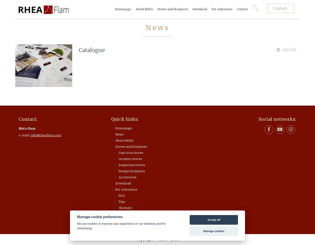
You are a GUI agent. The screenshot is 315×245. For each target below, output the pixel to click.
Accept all (213, 219)
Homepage (123, 9)
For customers (222, 9)
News (119, 134)
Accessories (127, 177)
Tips (122, 202)
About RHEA (144, 9)
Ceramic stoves (130, 159)
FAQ (122, 196)
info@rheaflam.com (45, 135)
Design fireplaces (132, 171)
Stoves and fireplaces (172, 9)
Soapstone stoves (132, 165)
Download (199, 9)
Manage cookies (213, 231)
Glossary (125, 208)
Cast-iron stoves (131, 153)
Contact (242, 9)
